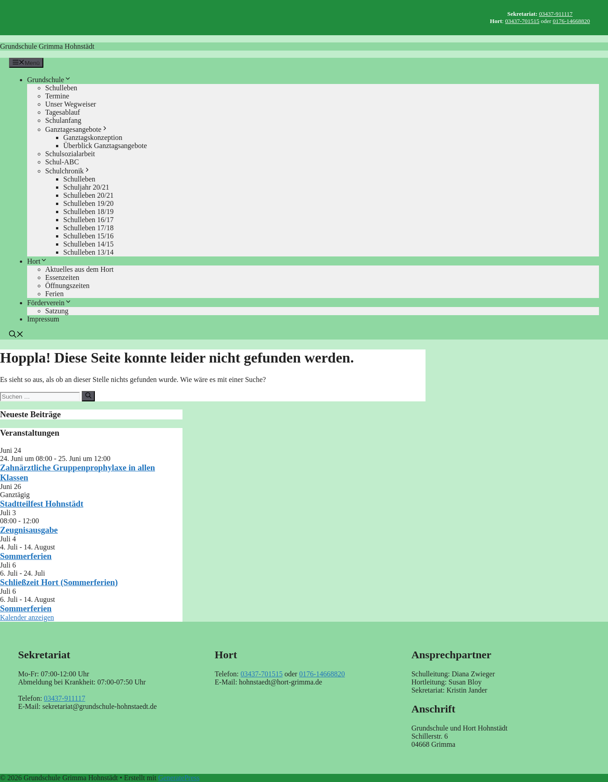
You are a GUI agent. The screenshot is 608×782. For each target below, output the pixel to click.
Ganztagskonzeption (92, 137)
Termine (57, 96)
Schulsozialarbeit (70, 154)
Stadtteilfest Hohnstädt (41, 503)
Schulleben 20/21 (88, 195)
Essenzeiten (62, 277)
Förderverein (49, 303)
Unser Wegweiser (70, 104)
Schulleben (61, 88)
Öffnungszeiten (67, 285)
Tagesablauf (62, 112)
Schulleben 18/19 (88, 211)
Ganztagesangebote (76, 129)
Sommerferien (25, 556)
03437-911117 (555, 13)
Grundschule (49, 80)
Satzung (57, 311)
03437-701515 (522, 21)
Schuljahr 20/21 (86, 187)
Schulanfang (63, 120)
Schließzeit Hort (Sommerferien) (59, 582)
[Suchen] (88, 396)
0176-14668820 (571, 21)
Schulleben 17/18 (88, 228)
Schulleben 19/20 (88, 203)
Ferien (54, 294)
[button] (16, 335)
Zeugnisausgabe (29, 530)
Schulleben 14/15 (88, 244)
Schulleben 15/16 (88, 236)
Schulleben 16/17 (88, 219)
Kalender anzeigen (27, 617)
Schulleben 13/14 (88, 252)
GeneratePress (179, 778)
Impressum (43, 319)
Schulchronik (68, 171)
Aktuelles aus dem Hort (79, 269)
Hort (37, 261)
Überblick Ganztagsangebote (105, 145)
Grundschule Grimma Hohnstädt (47, 46)
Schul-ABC (62, 162)
